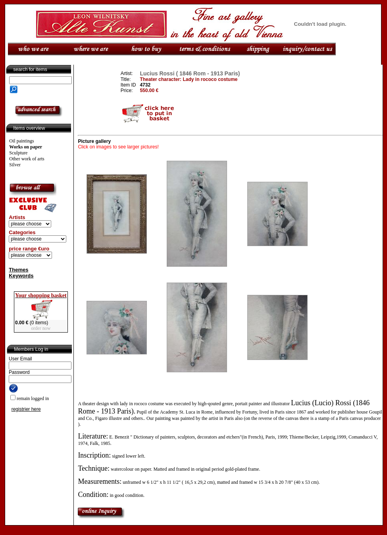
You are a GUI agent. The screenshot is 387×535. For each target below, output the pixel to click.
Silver (15, 164)
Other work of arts (26, 159)
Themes (18, 270)
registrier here (26, 409)
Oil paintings (21, 141)
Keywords (21, 276)
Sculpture (18, 153)
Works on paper (25, 147)
